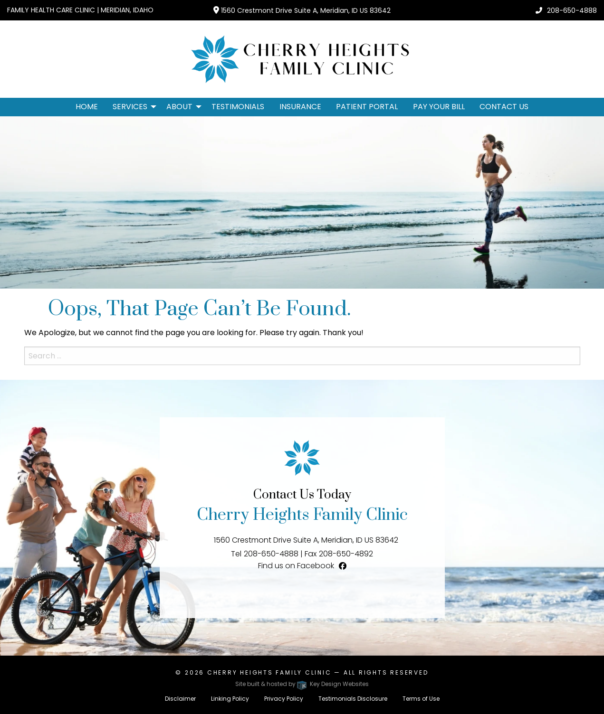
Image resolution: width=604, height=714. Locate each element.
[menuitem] (132, 107)
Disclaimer (180, 699)
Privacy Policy (283, 699)
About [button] (179, 106)
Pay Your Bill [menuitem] (439, 106)
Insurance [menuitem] (300, 106)
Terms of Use (421, 699)
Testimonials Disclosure (352, 699)
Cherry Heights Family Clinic (269, 672)
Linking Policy (230, 699)
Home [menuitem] (87, 106)
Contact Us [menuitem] (503, 106)
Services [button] (130, 106)
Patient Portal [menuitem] (367, 106)
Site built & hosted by (301, 684)
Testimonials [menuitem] (237, 106)
